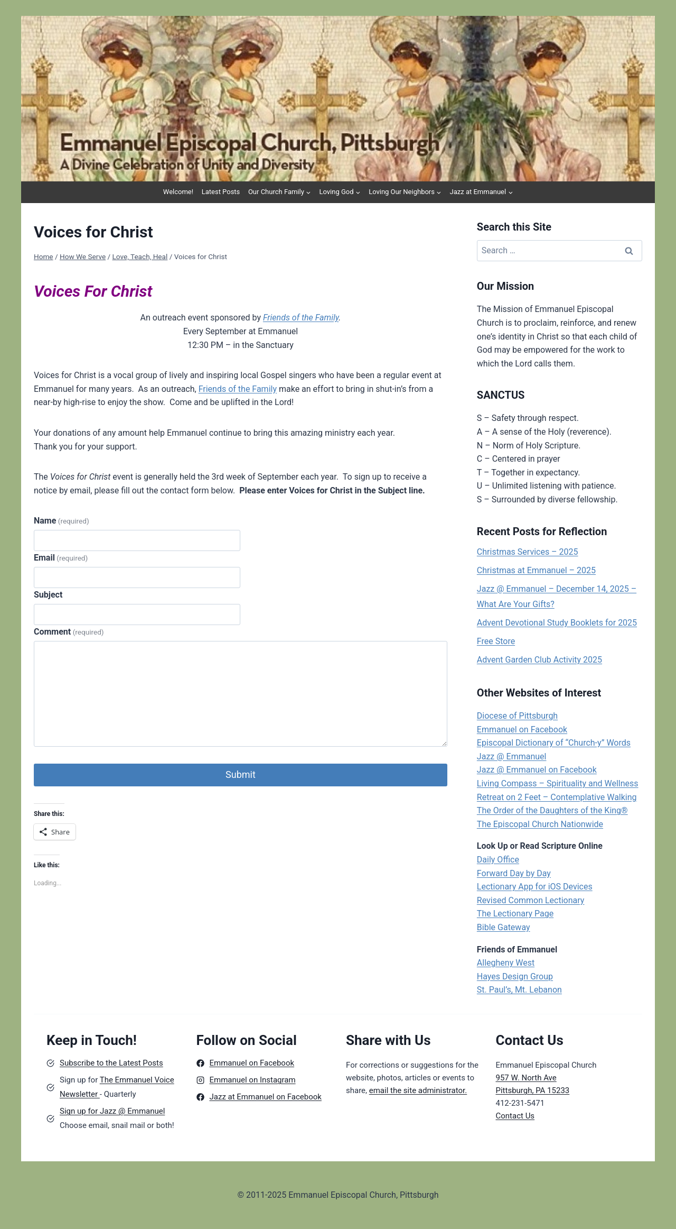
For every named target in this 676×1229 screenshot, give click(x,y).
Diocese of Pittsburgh (517, 716)
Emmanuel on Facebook (522, 729)
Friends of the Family (301, 318)
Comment (69, 632)
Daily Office (498, 860)
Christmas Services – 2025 (527, 552)
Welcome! (178, 192)
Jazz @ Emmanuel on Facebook (537, 770)
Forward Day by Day (514, 873)
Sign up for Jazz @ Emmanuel (112, 1111)
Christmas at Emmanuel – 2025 (536, 570)
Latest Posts (221, 192)
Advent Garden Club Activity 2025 (539, 660)
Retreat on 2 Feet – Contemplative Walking (557, 797)
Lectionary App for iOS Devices (535, 887)
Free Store (496, 641)
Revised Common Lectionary (531, 900)
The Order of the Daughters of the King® (552, 810)
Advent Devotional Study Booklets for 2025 (557, 623)
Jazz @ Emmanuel (512, 756)
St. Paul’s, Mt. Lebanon (519, 990)
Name (61, 521)
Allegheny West (505, 963)
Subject (48, 595)
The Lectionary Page (515, 914)
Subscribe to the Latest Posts (111, 1063)
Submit (241, 774)
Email (61, 558)
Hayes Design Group (515, 976)
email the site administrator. (418, 1090)
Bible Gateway (503, 927)
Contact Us (515, 1116)
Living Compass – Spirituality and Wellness (558, 783)
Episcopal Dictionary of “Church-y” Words (554, 743)
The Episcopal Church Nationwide (540, 824)
